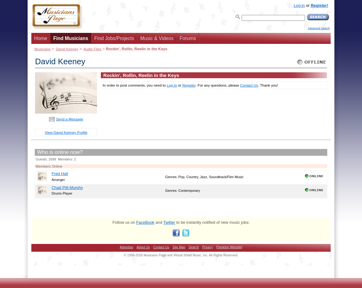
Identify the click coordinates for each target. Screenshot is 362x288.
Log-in (299, 5)
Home (40, 38)
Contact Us (249, 85)
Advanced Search (319, 28)
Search (194, 247)
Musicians (42, 49)
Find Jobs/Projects (114, 38)
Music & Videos (156, 38)
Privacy (207, 247)
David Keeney (67, 49)
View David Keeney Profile (66, 132)
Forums (188, 38)
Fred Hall (59, 173)
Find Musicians (70, 38)
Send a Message (69, 119)
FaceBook (145, 222)
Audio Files (92, 49)
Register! (319, 5)
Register (189, 85)
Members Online (49, 166)
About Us (143, 247)
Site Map (178, 247)
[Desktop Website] (229, 247)
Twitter (169, 222)
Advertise (126, 247)
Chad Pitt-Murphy (67, 187)
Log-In (172, 85)
